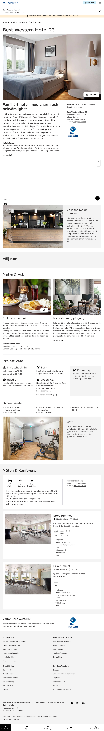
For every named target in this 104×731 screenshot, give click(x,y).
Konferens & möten (10, 678)
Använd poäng (59, 645)
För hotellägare (59, 681)
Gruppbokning (8, 681)
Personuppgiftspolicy (11, 653)
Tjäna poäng (58, 649)
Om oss (56, 670)
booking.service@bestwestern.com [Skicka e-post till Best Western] (50, 702)
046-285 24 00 (80, 486)
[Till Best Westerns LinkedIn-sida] (83, 703)
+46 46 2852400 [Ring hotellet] (80, 119)
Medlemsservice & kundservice (14, 641)
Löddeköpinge (34, 22)
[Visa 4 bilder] (44, 310)
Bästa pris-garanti (10, 649)
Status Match (58, 657)
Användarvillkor (9, 657)
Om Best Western (61, 666)
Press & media (8, 674)
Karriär (5, 689)
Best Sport (7, 670)
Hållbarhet (57, 685)
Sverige (21, 22)
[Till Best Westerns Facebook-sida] (72, 703)
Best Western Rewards (63, 637)
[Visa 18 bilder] (91, 94)
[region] (52, 180)
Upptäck (56, 678)
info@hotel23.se (79, 483)
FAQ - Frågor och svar (11, 645)
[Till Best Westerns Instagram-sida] (77, 703)
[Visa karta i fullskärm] (97, 198)
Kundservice (8, 637)
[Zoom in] (98, 161)
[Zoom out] (98, 164)
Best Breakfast (8, 685)
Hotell (12, 22)
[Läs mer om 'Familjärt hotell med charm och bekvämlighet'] (7, 155)
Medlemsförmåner (60, 653)
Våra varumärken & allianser (64, 674)
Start (5, 22)
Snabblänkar (8, 666)
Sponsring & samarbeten (62, 689)
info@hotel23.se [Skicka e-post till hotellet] (79, 122)
